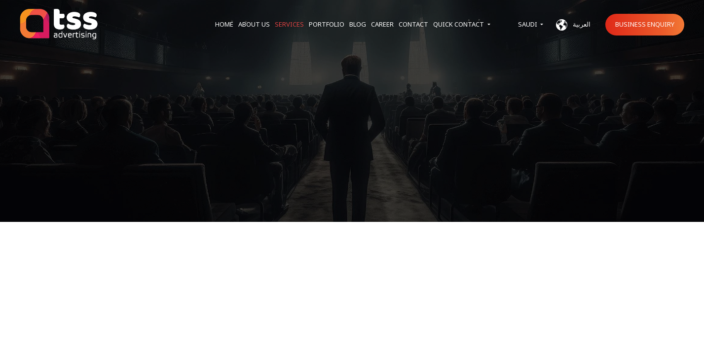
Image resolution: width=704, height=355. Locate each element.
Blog (357, 24)
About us (254, 24)
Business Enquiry (644, 24)
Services (289, 24)
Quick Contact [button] (459, 24)
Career (382, 24)
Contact (413, 24)
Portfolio (326, 24)
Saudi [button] (528, 24)
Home (224, 24)
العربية (573, 25)
